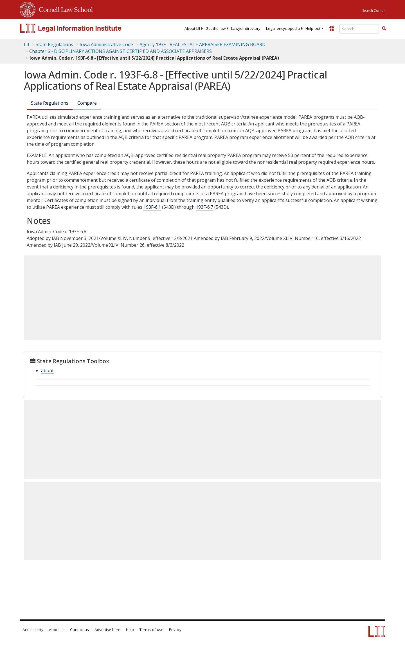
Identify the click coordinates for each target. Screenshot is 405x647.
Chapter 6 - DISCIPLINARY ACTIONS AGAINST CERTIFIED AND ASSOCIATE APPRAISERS (120, 51)
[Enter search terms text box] (359, 28)
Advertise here (107, 629)
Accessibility (32, 629)
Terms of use (151, 629)
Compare (87, 103)
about (47, 370)
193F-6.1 (152, 207)
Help (130, 629)
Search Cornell (373, 10)
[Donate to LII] (331, 28)
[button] (384, 28)
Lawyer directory (245, 28)
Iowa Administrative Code (106, 44)
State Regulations (54, 44)
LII (26, 44)
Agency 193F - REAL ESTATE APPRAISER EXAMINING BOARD (203, 44)
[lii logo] (83, 28)
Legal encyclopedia (283, 28)
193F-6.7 (204, 207)
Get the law (216, 28)
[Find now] (384, 28)
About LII (192, 28)
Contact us (79, 629)
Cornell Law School (64, 8)
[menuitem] (192, 28)
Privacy (175, 629)
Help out (312, 28)
